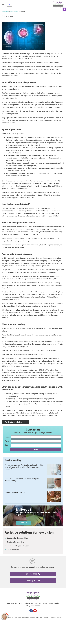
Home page (5, 11)
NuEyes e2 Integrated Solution (17, 546)
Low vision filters (12, 550)
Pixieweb (59, 617)
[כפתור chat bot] (5, 616)
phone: (7, 441)
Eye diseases (14, 11)
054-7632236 (19, 603)
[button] (64, 9)
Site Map (46, 617)
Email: (7, 445)
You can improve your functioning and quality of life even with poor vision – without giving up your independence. (24, 467)
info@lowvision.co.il (33, 606)
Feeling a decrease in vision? (15, 492)
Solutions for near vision (15, 542)
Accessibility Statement (35, 617)
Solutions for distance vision (16, 538)
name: (7, 437)
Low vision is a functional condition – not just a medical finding (22, 480)
